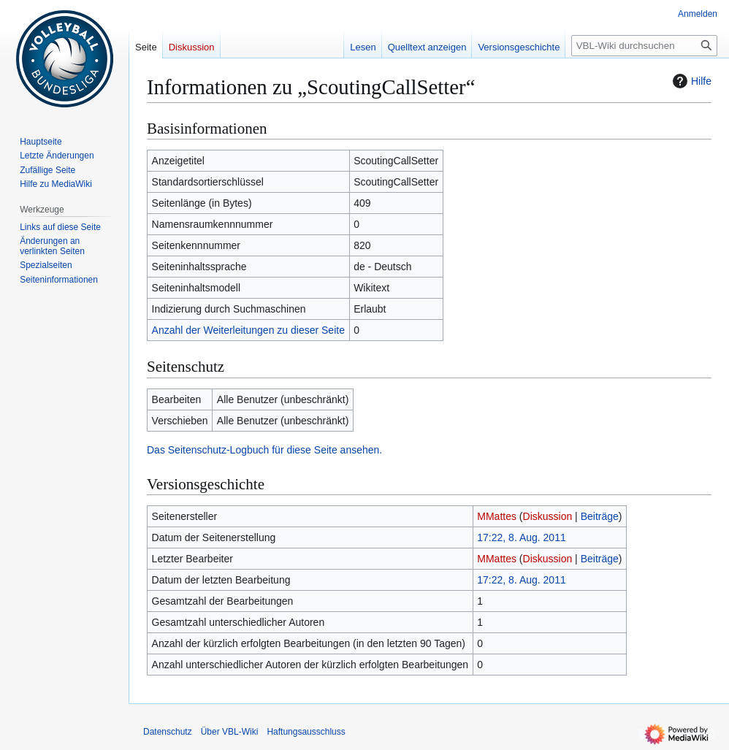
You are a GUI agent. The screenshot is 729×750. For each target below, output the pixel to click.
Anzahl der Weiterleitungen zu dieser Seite (248, 330)
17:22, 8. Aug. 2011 (521, 537)
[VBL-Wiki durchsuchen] (644, 45)
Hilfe (690, 81)
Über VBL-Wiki (230, 732)
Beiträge (600, 516)
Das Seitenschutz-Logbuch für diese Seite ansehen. (264, 450)
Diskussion (548, 516)
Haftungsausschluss (306, 732)
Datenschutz (167, 732)
